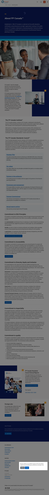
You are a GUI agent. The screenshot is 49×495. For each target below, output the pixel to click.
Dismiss (22, 467)
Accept (27, 467)
